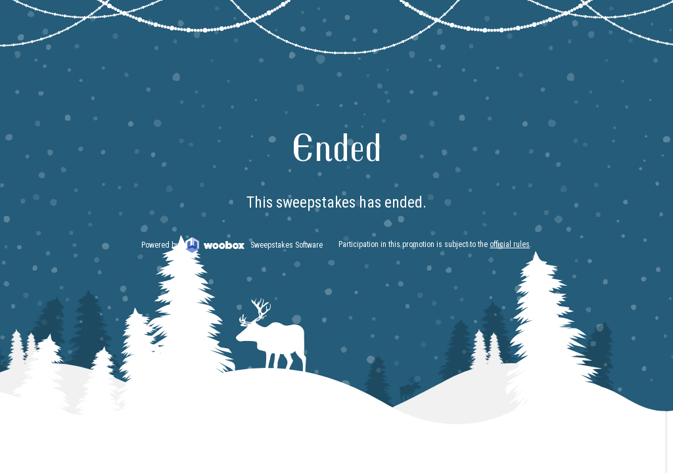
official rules (510, 244)
